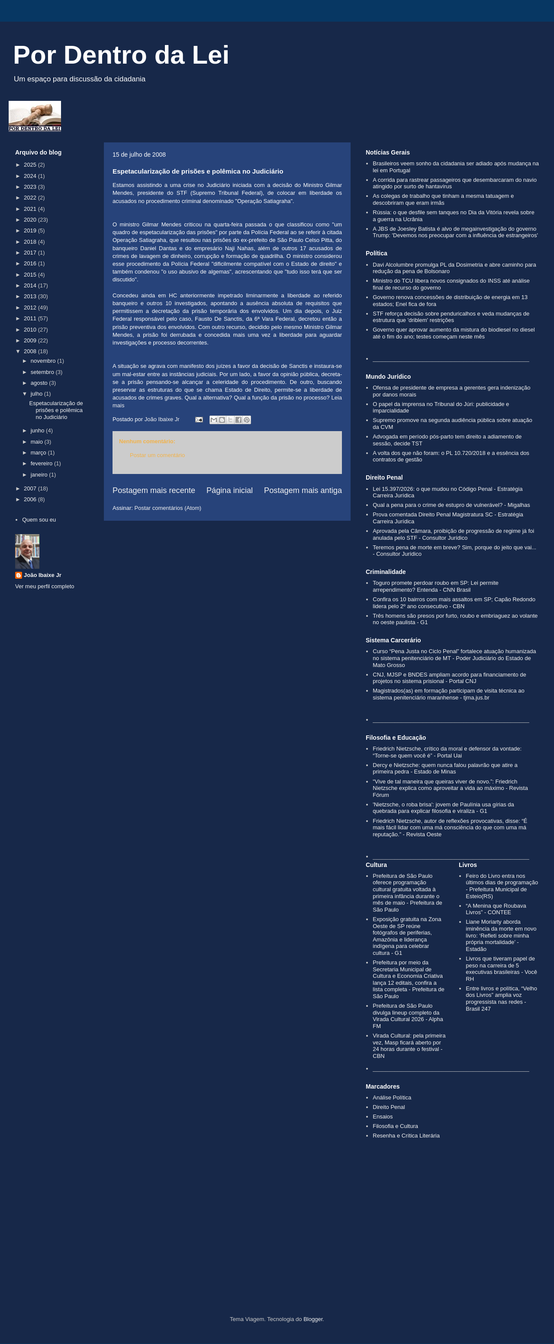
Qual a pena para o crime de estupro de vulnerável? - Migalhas (451, 505)
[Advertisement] (277, 1242)
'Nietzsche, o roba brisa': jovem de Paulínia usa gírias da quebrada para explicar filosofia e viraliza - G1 (443, 808)
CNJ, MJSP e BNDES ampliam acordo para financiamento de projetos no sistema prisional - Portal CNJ (449, 678)
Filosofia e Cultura (395, 1126)
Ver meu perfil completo (44, 586)
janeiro (40, 474)
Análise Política (392, 1097)
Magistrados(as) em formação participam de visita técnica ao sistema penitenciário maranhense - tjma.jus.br (448, 694)
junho (38, 430)
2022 (31, 197)
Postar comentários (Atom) (168, 508)
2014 (31, 285)
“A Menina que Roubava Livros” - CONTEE (496, 909)
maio (38, 441)
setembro (43, 372)
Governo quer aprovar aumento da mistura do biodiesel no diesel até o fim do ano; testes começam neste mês (454, 333)
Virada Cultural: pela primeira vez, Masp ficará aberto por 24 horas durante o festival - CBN (409, 1045)
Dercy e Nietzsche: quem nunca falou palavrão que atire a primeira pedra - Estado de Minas (445, 768)
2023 (31, 187)
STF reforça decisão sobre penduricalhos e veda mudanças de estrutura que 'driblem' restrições (451, 317)
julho (37, 393)
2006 (31, 499)
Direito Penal (389, 1107)
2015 (31, 274)
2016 (31, 263)
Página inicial (229, 490)
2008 (31, 351)
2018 (31, 242)
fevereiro (42, 463)
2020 (31, 219)
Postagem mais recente (154, 490)
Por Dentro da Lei (121, 54)
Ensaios (383, 1116)
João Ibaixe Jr (42, 575)
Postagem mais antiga (303, 490)
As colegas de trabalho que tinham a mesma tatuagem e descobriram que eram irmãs (443, 199)
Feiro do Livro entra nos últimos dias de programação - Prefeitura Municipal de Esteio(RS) (502, 886)
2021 (31, 209)
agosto (40, 383)
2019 (31, 230)
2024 (31, 176)
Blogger (312, 1319)
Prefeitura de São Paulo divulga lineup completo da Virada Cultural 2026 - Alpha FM (408, 1015)
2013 (31, 296)
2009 (31, 340)
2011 (31, 318)
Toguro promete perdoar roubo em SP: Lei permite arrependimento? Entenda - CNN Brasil (436, 586)
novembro (44, 361)
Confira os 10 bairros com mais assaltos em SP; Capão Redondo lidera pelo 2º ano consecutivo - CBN (454, 602)
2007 (31, 488)
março (39, 452)
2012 (31, 307)
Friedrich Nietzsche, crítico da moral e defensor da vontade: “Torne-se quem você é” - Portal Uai (447, 752)
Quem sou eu (39, 519)
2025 (31, 164)
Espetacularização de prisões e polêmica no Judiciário (56, 410)
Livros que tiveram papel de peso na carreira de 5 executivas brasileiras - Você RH (501, 968)
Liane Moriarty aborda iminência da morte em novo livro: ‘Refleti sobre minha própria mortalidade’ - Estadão (501, 935)
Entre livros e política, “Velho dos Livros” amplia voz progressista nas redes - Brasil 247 (501, 998)
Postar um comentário (157, 455)
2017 (31, 252)
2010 (31, 329)
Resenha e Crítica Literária (406, 1135)
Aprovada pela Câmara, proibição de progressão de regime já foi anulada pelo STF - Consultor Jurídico (453, 534)
